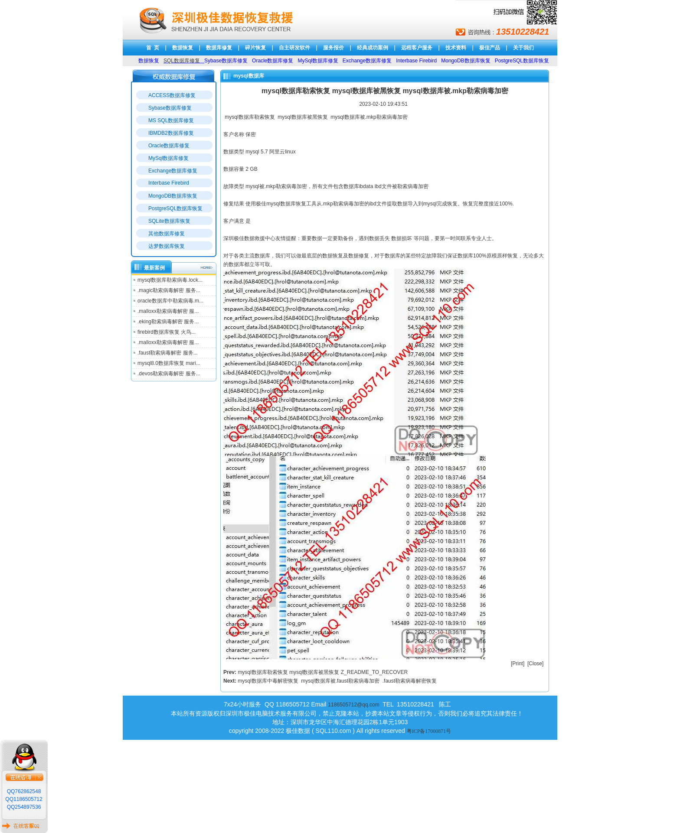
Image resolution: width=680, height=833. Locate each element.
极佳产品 (489, 48)
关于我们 (523, 48)
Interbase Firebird (168, 183)
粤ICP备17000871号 (429, 731)
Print (517, 664)
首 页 (153, 48)
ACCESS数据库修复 (172, 95)
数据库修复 (219, 48)
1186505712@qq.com (353, 705)
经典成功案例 (372, 48)
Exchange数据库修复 (172, 171)
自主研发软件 (294, 48)
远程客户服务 (416, 48)
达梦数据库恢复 (166, 246)
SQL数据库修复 (181, 61)
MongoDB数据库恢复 (172, 196)
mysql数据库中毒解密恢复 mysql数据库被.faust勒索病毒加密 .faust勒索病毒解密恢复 (337, 681)
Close (535, 664)
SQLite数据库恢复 (169, 221)
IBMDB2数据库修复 (171, 133)
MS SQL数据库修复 (171, 120)
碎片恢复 (255, 48)
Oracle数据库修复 (169, 146)
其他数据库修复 (166, 234)
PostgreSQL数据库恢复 (175, 208)
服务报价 (333, 48)
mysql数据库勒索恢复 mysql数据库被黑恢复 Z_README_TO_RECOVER (323, 672)
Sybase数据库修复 (170, 108)
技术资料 (455, 48)
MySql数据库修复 (168, 158)
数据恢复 (182, 48)
